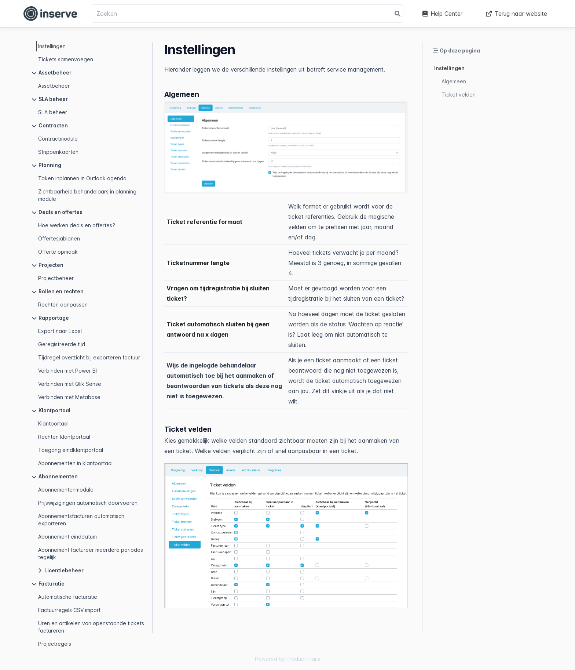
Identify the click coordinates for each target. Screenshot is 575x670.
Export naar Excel (60, 331)
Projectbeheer (56, 278)
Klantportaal (53, 423)
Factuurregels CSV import (69, 610)
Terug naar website (516, 13)
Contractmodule (58, 138)
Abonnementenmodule (66, 489)
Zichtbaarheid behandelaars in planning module (87, 195)
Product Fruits (303, 659)
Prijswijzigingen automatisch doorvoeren (88, 503)
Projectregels (54, 644)
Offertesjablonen (59, 238)
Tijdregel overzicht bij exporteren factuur (89, 357)
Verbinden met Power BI (67, 370)
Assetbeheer (54, 86)
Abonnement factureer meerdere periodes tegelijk (90, 553)
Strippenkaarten (58, 152)
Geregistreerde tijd (61, 344)
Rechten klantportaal (64, 437)
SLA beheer (52, 112)
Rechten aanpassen (63, 304)
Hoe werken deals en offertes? (76, 225)
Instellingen (52, 46)
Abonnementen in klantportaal (75, 463)
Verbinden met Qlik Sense (69, 384)
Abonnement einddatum (67, 536)
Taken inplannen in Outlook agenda (82, 178)
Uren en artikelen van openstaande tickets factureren (91, 627)
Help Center (442, 13)
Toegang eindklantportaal (70, 450)
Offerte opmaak (58, 252)
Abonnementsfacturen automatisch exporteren (81, 519)
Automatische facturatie (67, 597)
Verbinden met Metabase (69, 397)
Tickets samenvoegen (65, 59)
